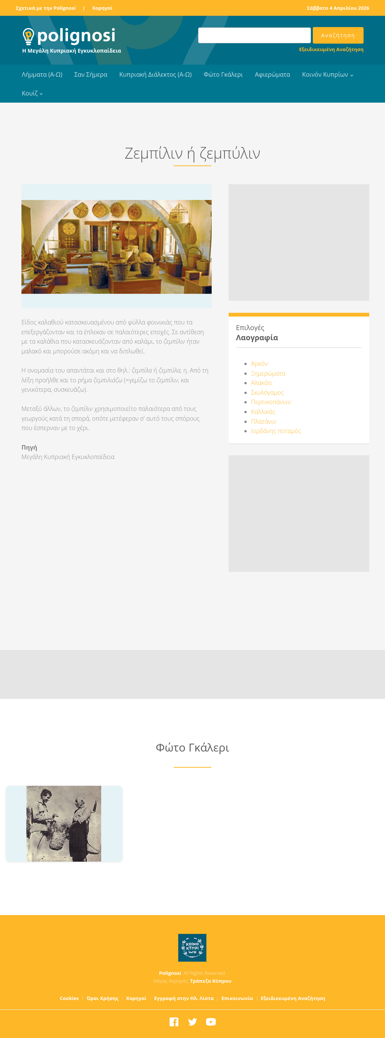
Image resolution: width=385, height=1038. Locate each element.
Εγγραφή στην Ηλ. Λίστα (184, 998)
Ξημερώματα (268, 373)
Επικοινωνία (237, 998)
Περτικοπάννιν (271, 402)
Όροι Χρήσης (102, 998)
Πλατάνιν (263, 421)
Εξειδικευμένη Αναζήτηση (331, 49)
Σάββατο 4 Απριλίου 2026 (338, 8)
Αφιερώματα (272, 74)
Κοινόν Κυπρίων (325, 74)
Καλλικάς (263, 412)
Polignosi (170, 973)
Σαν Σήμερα (90, 74)
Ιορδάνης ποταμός (276, 431)
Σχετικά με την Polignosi (46, 8)
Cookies (69, 998)
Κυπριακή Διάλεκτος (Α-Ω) (155, 74)
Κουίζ (30, 93)
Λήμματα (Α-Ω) (42, 74)
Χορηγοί (102, 8)
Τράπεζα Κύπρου (210, 980)
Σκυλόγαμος (267, 392)
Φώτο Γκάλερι (223, 74)
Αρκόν (259, 363)
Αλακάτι (261, 383)
